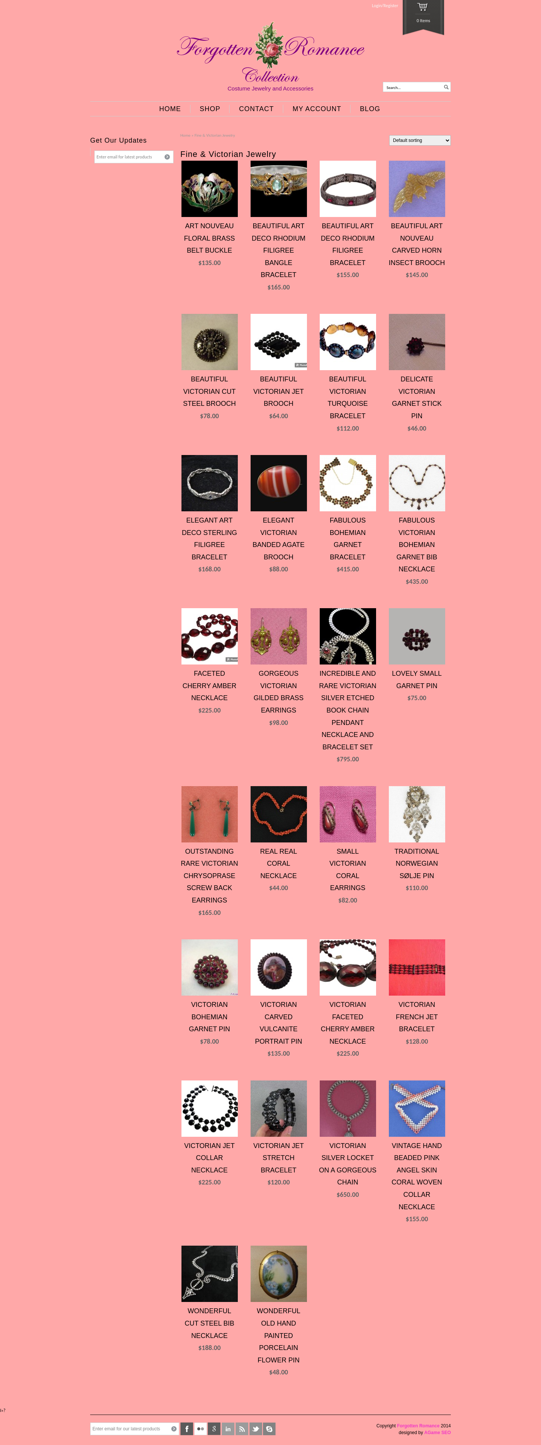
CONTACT (256, 109)
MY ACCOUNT (317, 109)
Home (185, 135)
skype (269, 1428)
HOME (170, 109)
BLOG (370, 109)
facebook (186, 1428)
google (214, 1428)
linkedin (228, 1428)
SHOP (210, 109)
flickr (200, 1428)
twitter (255, 1428)
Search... (394, 87)
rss (242, 1428)
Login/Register (385, 5)
